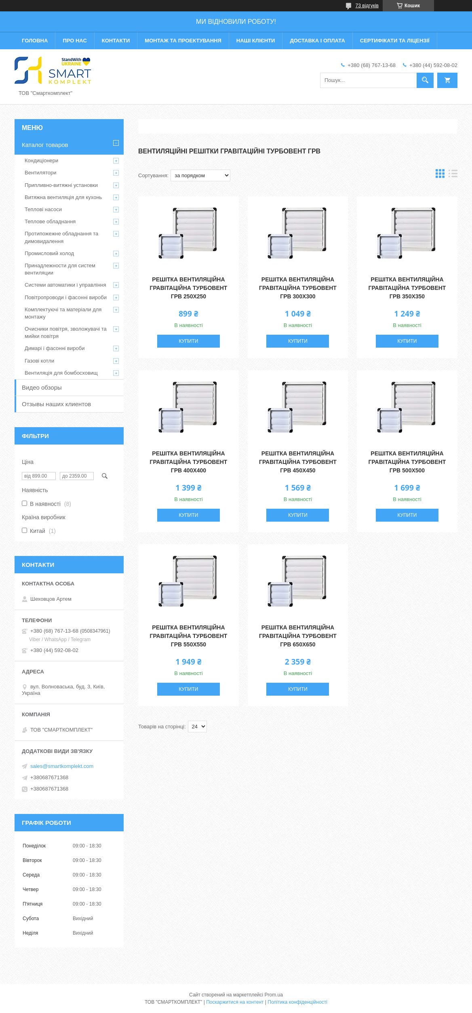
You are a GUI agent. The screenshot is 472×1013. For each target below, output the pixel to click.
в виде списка (453, 175)
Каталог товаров (45, 144)
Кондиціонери (41, 160)
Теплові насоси (43, 209)
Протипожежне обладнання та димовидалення (61, 237)
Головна (35, 41)
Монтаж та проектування (183, 41)
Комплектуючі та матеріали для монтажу (63, 313)
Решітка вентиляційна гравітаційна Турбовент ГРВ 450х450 (298, 462)
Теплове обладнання (50, 221)
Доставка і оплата (317, 41)
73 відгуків (367, 5)
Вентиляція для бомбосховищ (61, 373)
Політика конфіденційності (297, 1002)
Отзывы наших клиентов (56, 404)
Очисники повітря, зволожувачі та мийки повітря (66, 332)
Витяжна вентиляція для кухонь (63, 197)
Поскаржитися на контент (234, 1002)
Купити (188, 341)
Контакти (116, 41)
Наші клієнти (255, 41)
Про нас (74, 41)
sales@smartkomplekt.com (61, 766)
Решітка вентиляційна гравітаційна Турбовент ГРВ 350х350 (407, 288)
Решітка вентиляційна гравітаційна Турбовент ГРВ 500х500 (407, 462)
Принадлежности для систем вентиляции (60, 269)
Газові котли (39, 361)
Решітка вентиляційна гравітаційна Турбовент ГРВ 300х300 (298, 288)
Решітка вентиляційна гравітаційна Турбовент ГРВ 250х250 (189, 288)
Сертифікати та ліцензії (395, 41)
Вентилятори (40, 173)
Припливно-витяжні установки (61, 185)
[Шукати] (425, 80)
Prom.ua (274, 995)
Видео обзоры (42, 387)
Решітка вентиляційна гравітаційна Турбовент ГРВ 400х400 (189, 462)
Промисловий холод (49, 253)
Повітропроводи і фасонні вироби (66, 297)
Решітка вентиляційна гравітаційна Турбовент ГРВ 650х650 (298, 636)
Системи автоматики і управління (65, 285)
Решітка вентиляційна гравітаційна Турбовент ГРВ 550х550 (189, 636)
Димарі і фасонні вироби (54, 348)
